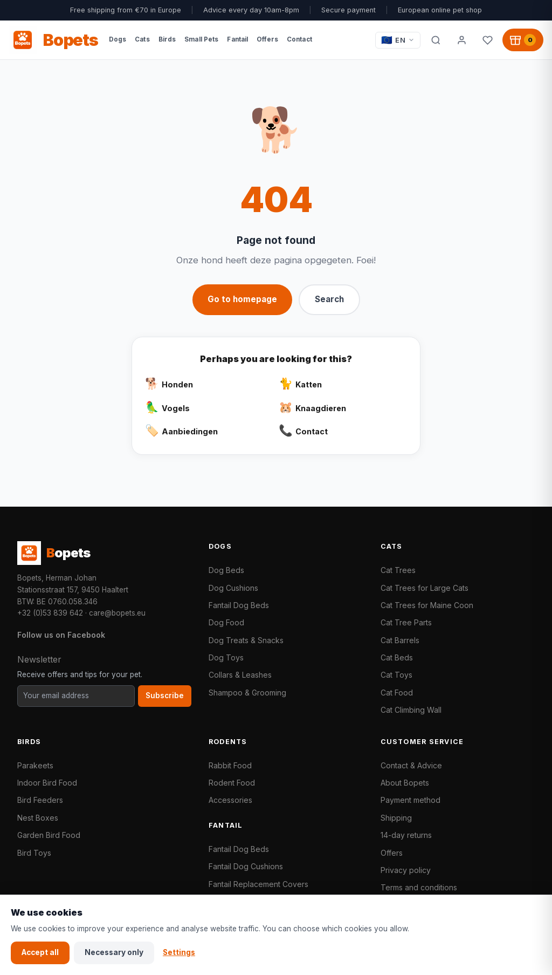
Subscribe (165, 695)
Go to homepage (242, 299)
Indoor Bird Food (47, 782)
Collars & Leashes (240, 674)
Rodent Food (232, 782)
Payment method (410, 799)
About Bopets (405, 782)
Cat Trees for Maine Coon (427, 605)
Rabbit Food (230, 765)
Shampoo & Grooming (247, 692)
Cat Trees (398, 570)
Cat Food (397, 692)
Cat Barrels (400, 640)
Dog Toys (226, 657)
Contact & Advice (411, 765)
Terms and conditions (419, 887)
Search (329, 299)
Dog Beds (226, 570)
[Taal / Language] (397, 40)
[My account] (461, 40)
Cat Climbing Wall (411, 709)
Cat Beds (397, 657)
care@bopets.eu (117, 613)
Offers (392, 852)
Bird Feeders (40, 799)
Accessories (230, 799)
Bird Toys (34, 852)
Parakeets (35, 765)
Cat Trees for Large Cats (424, 587)
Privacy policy (406, 870)
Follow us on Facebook (61, 634)
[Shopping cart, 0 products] (522, 40)
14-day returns (406, 835)
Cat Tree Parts (406, 622)
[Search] (435, 40)
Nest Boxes (37, 817)
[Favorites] (487, 40)
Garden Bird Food (48, 835)
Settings (179, 952)
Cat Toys (396, 674)
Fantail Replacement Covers (258, 884)
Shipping (396, 817)
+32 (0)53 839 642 (50, 613)
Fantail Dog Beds (239, 605)
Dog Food (226, 622)
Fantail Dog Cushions (246, 866)
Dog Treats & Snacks (246, 640)
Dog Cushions (233, 587)
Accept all (40, 952)
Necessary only (114, 952)
